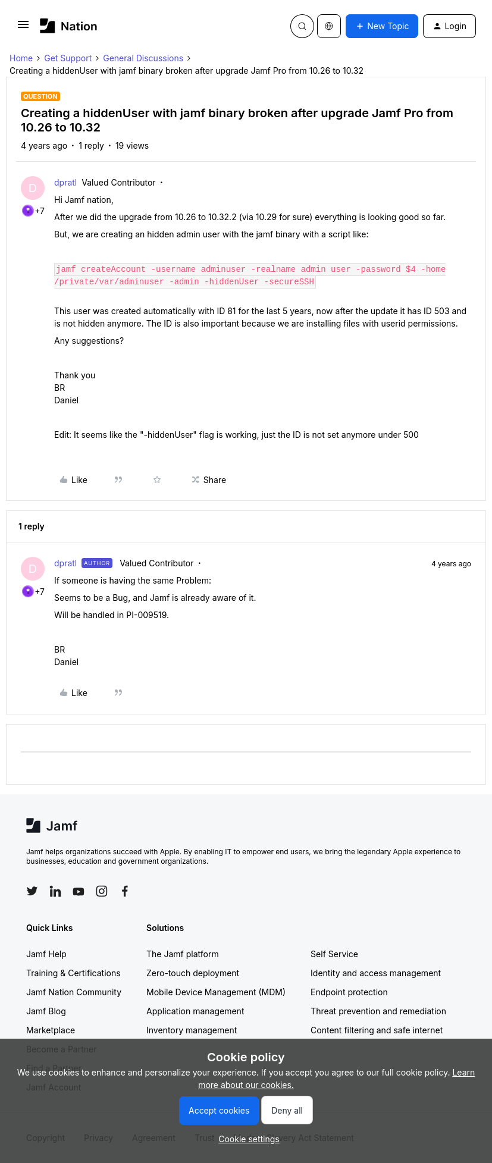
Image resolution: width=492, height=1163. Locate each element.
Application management (195, 1011)
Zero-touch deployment (192, 973)
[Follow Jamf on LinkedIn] (55, 891)
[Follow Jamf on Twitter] (32, 891)
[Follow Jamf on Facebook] (125, 891)
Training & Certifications (73, 973)
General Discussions (143, 58)
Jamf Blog (46, 1011)
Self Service (334, 954)
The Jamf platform (182, 954)
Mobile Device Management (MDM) (216, 992)
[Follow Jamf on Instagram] (102, 891)
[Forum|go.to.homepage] (69, 25)
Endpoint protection (349, 992)
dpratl (65, 182)
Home (21, 58)
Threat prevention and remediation (378, 1011)
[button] (23, 28)
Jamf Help (46, 954)
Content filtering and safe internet (377, 1030)
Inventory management (191, 1030)
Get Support (68, 58)
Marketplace (50, 1030)
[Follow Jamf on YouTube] (78, 891)
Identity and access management (376, 973)
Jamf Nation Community (73, 992)
